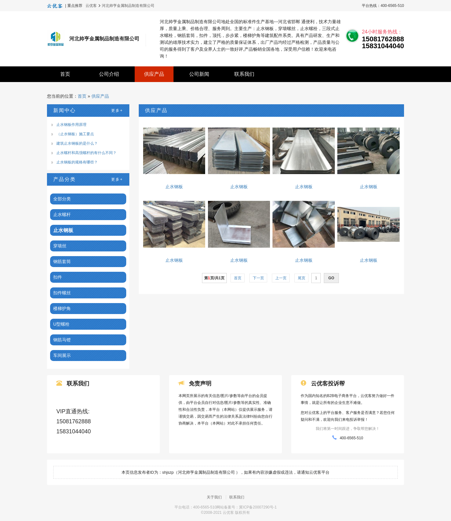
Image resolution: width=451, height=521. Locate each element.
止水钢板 (63, 230)
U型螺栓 (61, 324)
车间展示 (62, 355)
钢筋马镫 (62, 339)
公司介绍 (109, 74)
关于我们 (214, 497)
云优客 (91, 5)
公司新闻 (199, 74)
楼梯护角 (62, 308)
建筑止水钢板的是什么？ (77, 143)
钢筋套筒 (62, 261)
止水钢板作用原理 (71, 124)
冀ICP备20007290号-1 (258, 507)
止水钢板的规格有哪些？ (77, 162)
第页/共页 (214, 278)
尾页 (301, 278)
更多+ (117, 110)
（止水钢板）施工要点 (75, 134)
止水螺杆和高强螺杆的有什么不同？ (86, 153)
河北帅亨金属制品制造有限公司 (128, 5)
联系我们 (244, 74)
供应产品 (154, 74)
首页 (65, 74)
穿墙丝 (59, 245)
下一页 (258, 278)
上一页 (281, 278)
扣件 (57, 277)
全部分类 (62, 198)
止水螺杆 (62, 214)
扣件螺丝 (62, 292)
